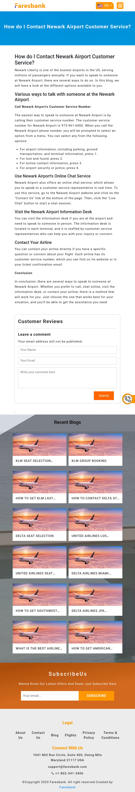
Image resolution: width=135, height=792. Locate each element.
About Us (20, 735)
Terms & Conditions (110, 735)
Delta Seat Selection (35, 536)
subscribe (97, 696)
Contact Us (38, 735)
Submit (104, 396)
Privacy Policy (89, 735)
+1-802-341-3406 (67, 773)
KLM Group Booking (89, 461)
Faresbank (67, 787)
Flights (70, 735)
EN (103, 6)
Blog (55, 735)
